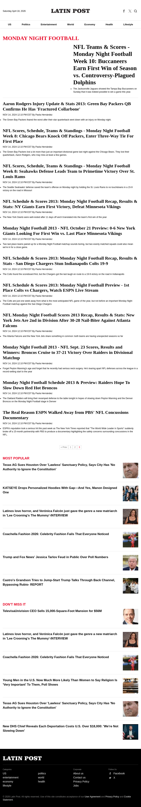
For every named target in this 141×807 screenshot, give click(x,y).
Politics (26, 24)
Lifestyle (128, 24)
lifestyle (7, 785)
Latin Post (70, 11)
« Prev (64, 447)
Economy (89, 24)
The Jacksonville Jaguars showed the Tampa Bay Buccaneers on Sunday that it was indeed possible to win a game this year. (105, 90)
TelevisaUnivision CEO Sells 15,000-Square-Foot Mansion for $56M (52, 611)
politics (42, 773)
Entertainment (49, 24)
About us (78, 773)
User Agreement (93, 796)
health (41, 781)
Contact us (79, 777)
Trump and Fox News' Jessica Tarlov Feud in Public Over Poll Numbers (55, 557)
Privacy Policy (81, 781)
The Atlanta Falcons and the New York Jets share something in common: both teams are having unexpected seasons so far (63, 336)
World (70, 24)
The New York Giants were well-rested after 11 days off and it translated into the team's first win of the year (55, 217)
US (9, 24)
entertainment (11, 777)
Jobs (76, 785)
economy (8, 781)
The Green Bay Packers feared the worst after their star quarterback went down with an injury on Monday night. (57, 119)
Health (109, 24)
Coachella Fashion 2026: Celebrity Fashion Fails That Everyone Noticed (56, 534)
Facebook (119, 773)
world (41, 777)
